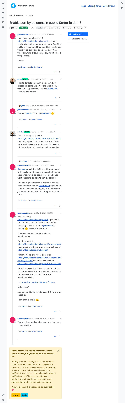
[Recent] (3, 8)
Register (16, 395)
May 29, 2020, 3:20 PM (45, 318)
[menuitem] (122, 3)
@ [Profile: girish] (28, 113)
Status (91, 6)
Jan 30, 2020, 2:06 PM (45, 165)
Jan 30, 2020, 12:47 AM (45, 110)
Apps (83, 6)
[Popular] (3, 18)
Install (112, 6)
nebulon (20, 132)
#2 (61, 79)
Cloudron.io (44, 185)
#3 (61, 110)
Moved (13, 28)
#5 (61, 165)
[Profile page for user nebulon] (13, 133)
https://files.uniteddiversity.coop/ (32, 41)
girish (19, 79)
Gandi (33, 67)
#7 (61, 318)
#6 (61, 213)
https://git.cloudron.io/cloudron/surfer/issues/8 (39, 138)
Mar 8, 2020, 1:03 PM (44, 213)
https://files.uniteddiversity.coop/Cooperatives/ (39, 244)
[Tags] (3, 13)
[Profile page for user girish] (13, 81)
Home (23, 282)
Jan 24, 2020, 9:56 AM (45, 34)
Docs (105, 6)
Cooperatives (33, 282)
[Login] (122, 3)
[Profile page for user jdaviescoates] (13, 36)
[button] (3, 395)
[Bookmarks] (3, 22)
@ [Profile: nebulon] (52, 88)
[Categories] (3, 3)
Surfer (32, 28)
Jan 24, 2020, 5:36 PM (44, 79)
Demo (98, 6)
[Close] (58, 350)
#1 (61, 34)
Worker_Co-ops (47, 282)
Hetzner (39, 67)
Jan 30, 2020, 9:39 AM (46, 132)
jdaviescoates (23, 34)
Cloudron (24, 67)
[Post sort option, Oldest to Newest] (78, 39)
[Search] (3, 27)
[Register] (122, 8)
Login (24, 395)
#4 (61, 132)
